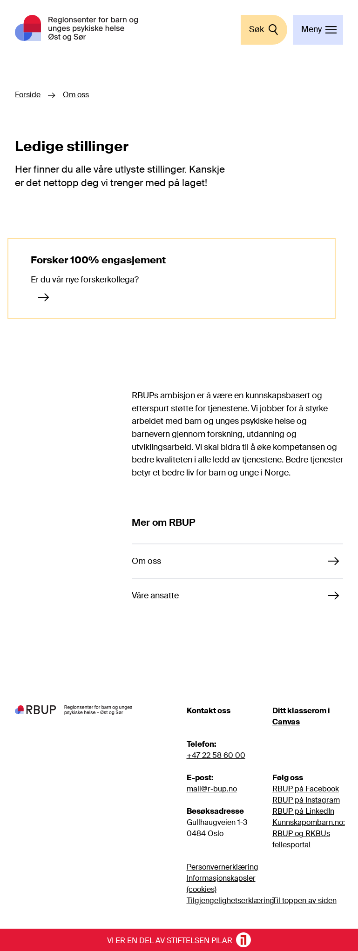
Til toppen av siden (304, 900)
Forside (28, 95)
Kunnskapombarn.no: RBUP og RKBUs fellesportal (308, 833)
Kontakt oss (208, 711)
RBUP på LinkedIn (303, 811)
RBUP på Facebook (305, 789)
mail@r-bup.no (212, 789)
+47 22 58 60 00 (216, 755)
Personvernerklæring (222, 867)
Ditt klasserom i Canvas (301, 716)
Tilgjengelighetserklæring (230, 900)
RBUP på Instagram (306, 800)
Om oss (76, 95)
